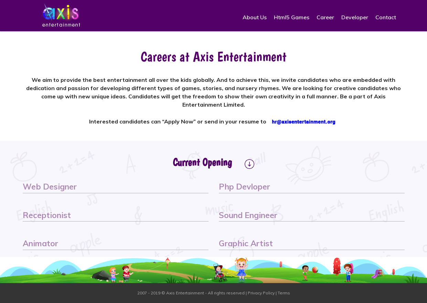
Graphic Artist (246, 243)
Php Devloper (244, 187)
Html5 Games (291, 17)
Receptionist (47, 215)
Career (325, 17)
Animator (40, 243)
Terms (284, 292)
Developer (354, 17)
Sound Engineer (248, 215)
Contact (385, 17)
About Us (255, 17)
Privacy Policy (261, 292)
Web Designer (50, 187)
